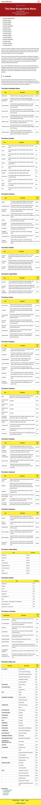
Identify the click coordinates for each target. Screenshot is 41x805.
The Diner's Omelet (7, 20)
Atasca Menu (6, 793)
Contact (22, 800)
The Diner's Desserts (7, 37)
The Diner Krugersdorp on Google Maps (20, 12)
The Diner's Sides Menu (8, 39)
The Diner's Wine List (7, 45)
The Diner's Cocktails (7, 43)
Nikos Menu (5, 794)
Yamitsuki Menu (6, 791)
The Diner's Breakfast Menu (9, 18)
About (27, 800)
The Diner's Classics (7, 31)
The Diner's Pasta (6, 27)
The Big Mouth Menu (7, 790)
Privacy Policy (16, 800)
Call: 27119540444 (20, 11)
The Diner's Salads (7, 24)
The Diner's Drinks (7, 41)
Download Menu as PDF (20, 14)
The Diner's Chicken (7, 33)
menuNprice (22, 803)
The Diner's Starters (7, 22)
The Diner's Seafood (7, 35)
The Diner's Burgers (7, 29)
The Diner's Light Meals (8, 25)
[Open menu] (39, 1)
